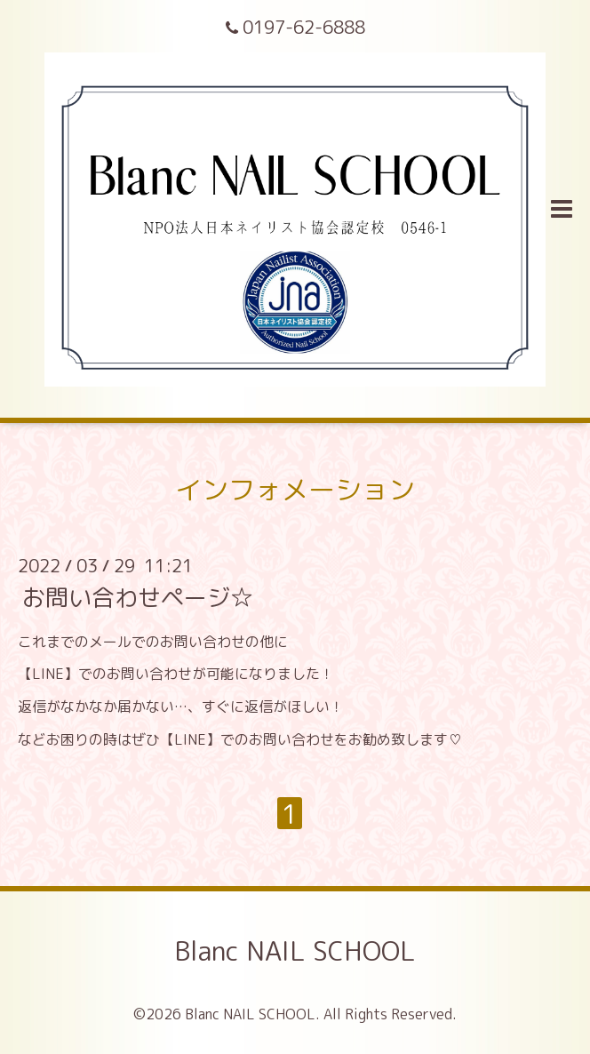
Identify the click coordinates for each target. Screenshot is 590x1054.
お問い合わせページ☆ (137, 596)
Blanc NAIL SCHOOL (295, 951)
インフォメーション (295, 489)
